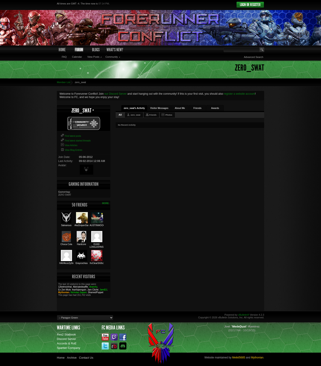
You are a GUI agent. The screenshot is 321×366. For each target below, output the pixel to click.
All (120, 114)
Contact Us (86, 357)
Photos (168, 115)
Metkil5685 (238, 357)
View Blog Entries (71, 150)
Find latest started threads (76, 140)
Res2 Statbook (66, 334)
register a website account (239, 93)
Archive (71, 357)
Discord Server (66, 339)
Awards (215, 108)
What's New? (115, 49)
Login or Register (250, 4)
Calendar (77, 56)
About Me (180, 108)
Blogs (96, 49)
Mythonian (257, 357)
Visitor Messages (159, 108)
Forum (79, 49)
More (105, 203)
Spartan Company (68, 348)
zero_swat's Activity (134, 108)
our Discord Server (115, 93)
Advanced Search (253, 57)
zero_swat (135, 115)
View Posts (93, 56)
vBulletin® (243, 314)
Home (62, 49)
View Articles (69, 145)
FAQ (64, 56)
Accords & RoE (66, 343)
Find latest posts (71, 136)
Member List (63, 82)
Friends (197, 108)
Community (111, 56)
